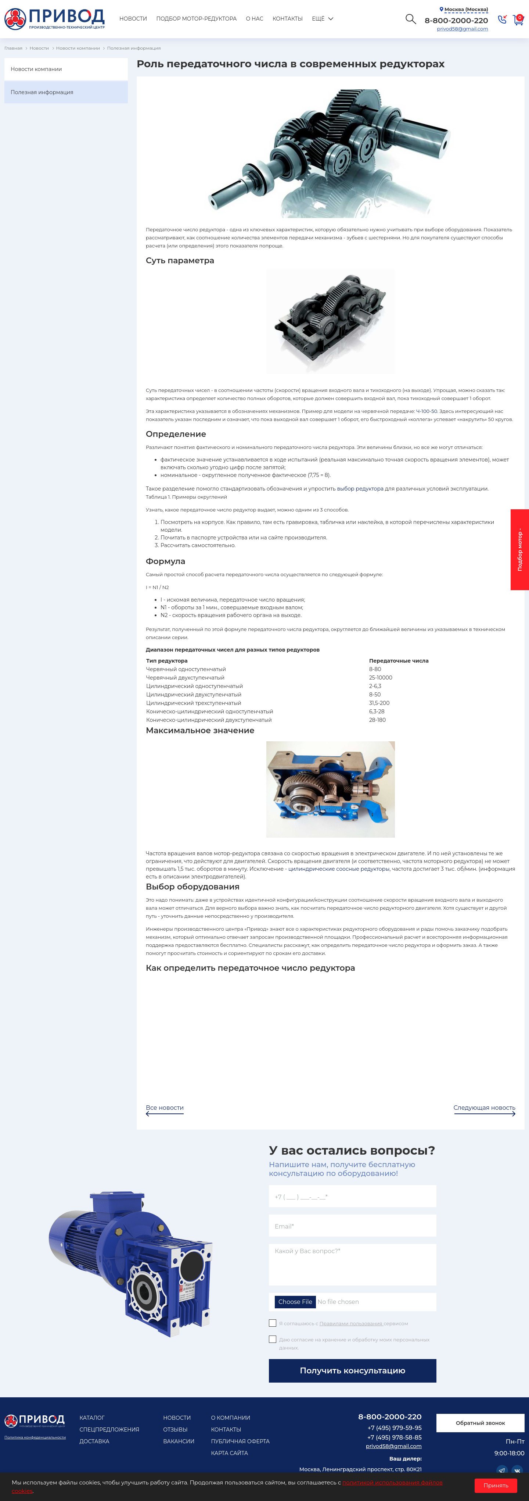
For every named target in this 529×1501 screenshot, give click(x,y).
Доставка (94, 1441)
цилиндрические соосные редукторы (339, 869)
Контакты (288, 18)
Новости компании (36, 69)
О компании (230, 1418)
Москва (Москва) (466, 9)
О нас (254, 18)
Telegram (502, 1471)
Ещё (318, 18)
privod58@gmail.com (462, 29)
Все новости (165, 1107)
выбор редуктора (360, 488)
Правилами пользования (352, 1323)
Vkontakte (517, 1471)
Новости (133, 18)
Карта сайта (229, 1453)
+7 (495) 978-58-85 (394, 1437)
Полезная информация (42, 92)
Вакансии (178, 1441)
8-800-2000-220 (390, 1416)
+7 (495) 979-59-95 (395, 1428)
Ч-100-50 (426, 411)
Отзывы (175, 1429)
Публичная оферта (240, 1441)
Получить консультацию (352, 1371)
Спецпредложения (109, 1429)
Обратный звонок (480, 1423)
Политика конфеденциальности (35, 1437)
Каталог (91, 1418)
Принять (495, 1485)
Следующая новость (484, 1107)
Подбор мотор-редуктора (196, 18)
